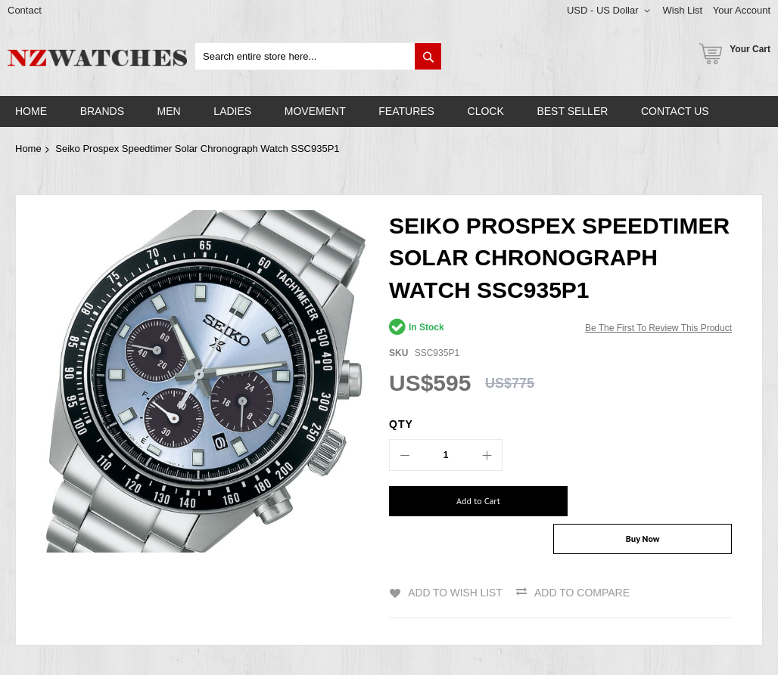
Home (28, 148)
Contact (25, 10)
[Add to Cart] (469, 501)
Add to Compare (582, 562)
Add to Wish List (455, 562)
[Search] (428, 56)
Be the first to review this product (658, 328)
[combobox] (318, 56)
